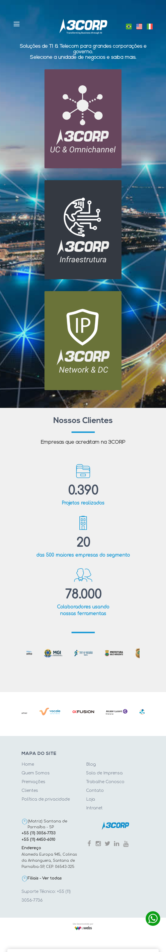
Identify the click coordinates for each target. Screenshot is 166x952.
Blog (91, 764)
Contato (95, 790)
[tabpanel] (83, 653)
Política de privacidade (46, 799)
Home (28, 764)
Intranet (94, 808)
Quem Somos (36, 773)
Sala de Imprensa (104, 773)
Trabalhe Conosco (105, 782)
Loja (90, 799)
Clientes (30, 790)
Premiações (33, 782)
